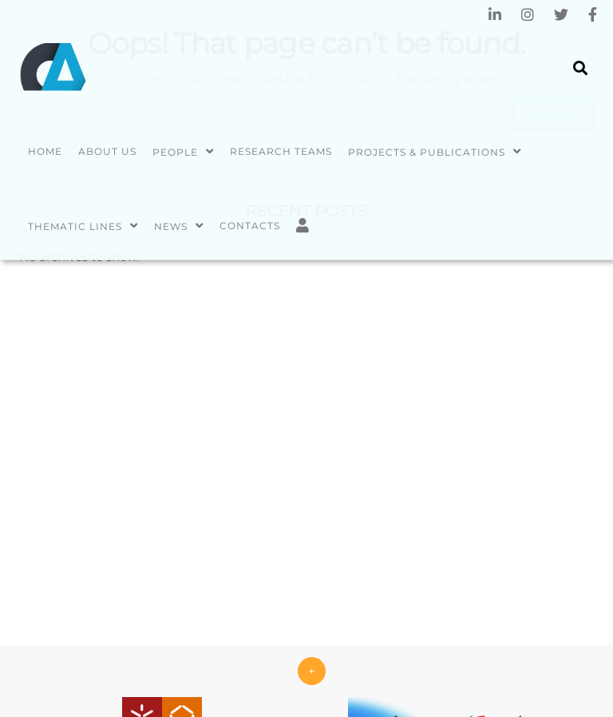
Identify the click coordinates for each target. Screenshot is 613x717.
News (171, 226)
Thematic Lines (75, 226)
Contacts (249, 226)
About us (107, 151)
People (175, 152)
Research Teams (281, 151)
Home (45, 151)
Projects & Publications (426, 152)
